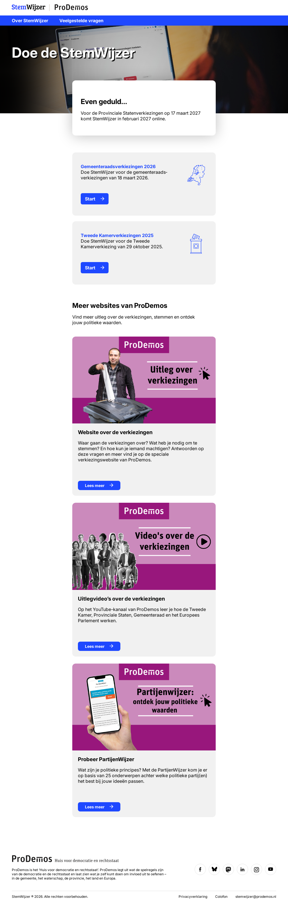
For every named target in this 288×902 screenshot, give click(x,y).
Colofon (221, 896)
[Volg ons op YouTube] (270, 869)
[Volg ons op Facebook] (200, 869)
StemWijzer (31, 7)
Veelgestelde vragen (81, 20)
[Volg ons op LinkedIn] (242, 869)
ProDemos (71, 7)
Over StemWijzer (30, 20)
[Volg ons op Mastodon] (228, 869)
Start (94, 199)
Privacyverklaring (193, 896)
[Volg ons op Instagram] (256, 869)
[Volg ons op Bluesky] (214, 869)
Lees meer (99, 485)
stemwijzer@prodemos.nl (255, 896)
